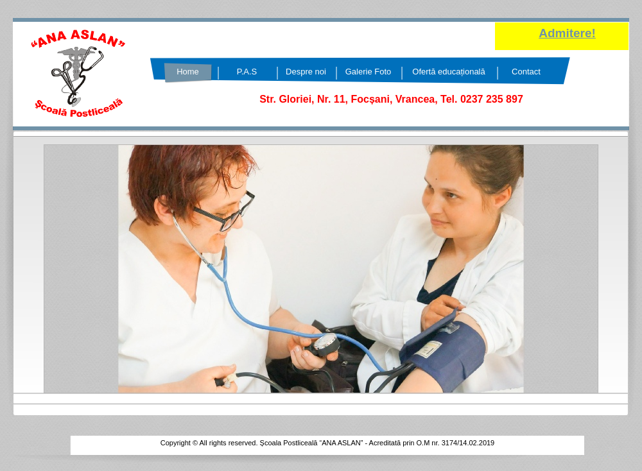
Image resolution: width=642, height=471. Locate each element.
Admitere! (567, 33)
